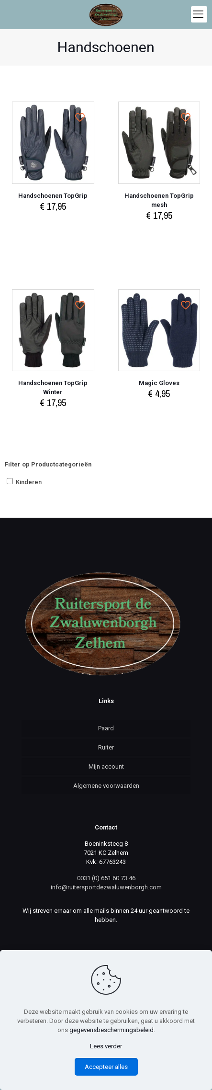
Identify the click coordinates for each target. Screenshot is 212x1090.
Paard (106, 728)
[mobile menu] (199, 14)
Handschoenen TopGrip (53, 195)
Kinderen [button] (29, 482)
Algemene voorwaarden (106, 785)
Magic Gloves (159, 382)
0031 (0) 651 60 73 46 (106, 878)
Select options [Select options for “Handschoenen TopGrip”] (53, 225)
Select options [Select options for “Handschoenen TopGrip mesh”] (159, 234)
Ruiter (106, 747)
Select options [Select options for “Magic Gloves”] (159, 412)
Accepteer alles (106, 1066)
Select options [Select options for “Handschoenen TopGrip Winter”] (53, 421)
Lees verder (106, 1046)
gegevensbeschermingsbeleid (111, 1029)
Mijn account (106, 766)
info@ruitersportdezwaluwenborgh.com (106, 887)
